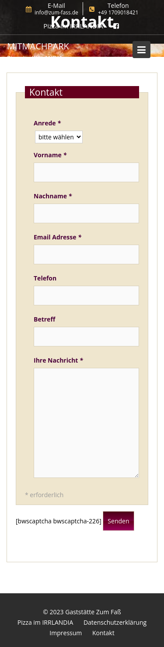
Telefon (45, 278)
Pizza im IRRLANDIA (45, 622)
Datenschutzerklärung (115, 622)
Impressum (65, 633)
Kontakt (103, 633)
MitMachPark (38, 46)
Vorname (50, 155)
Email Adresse (57, 237)
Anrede (47, 123)
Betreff (44, 319)
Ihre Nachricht (58, 360)
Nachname (53, 196)
